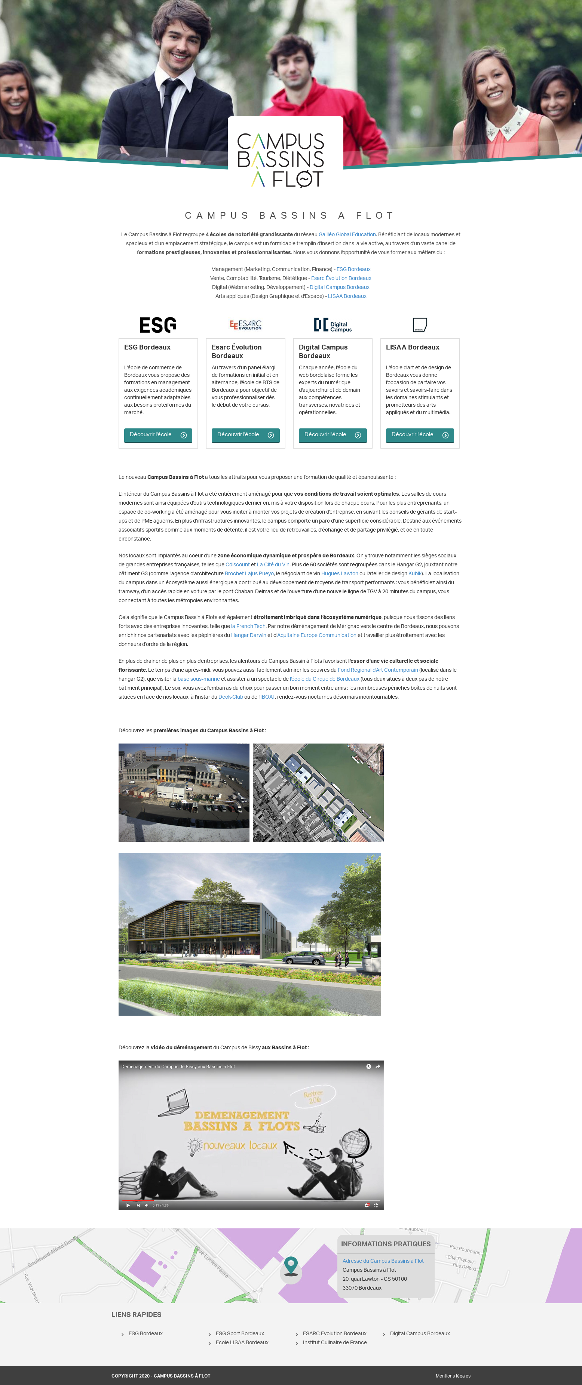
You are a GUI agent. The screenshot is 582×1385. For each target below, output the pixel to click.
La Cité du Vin (273, 565)
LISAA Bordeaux (347, 296)
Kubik (415, 574)
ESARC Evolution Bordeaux (335, 1334)
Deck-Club (230, 697)
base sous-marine (199, 679)
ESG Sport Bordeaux (240, 1334)
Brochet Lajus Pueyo (249, 574)
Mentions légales (453, 1376)
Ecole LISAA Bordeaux (242, 1343)
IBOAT (267, 697)
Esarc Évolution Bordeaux (341, 278)
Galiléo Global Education (347, 235)
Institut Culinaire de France (335, 1343)
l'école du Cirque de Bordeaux (324, 679)
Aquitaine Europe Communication (316, 635)
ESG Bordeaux (354, 270)
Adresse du (383, 1261)
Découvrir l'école (151, 435)
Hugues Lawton (339, 574)
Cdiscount (238, 565)
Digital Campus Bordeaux (340, 287)
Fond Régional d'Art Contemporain (378, 670)
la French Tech (248, 627)
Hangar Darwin (248, 635)
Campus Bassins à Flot (291, 1265)
